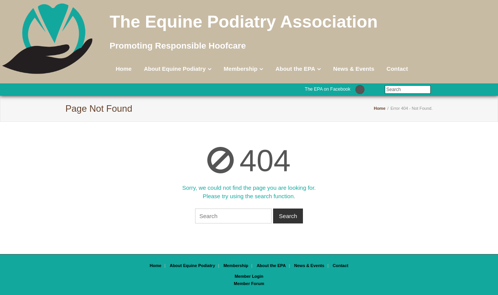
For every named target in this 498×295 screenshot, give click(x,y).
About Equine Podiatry (175, 68)
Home (124, 68)
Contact (397, 68)
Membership (240, 68)
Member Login (248, 276)
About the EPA (295, 68)
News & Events (353, 68)
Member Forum (249, 283)
